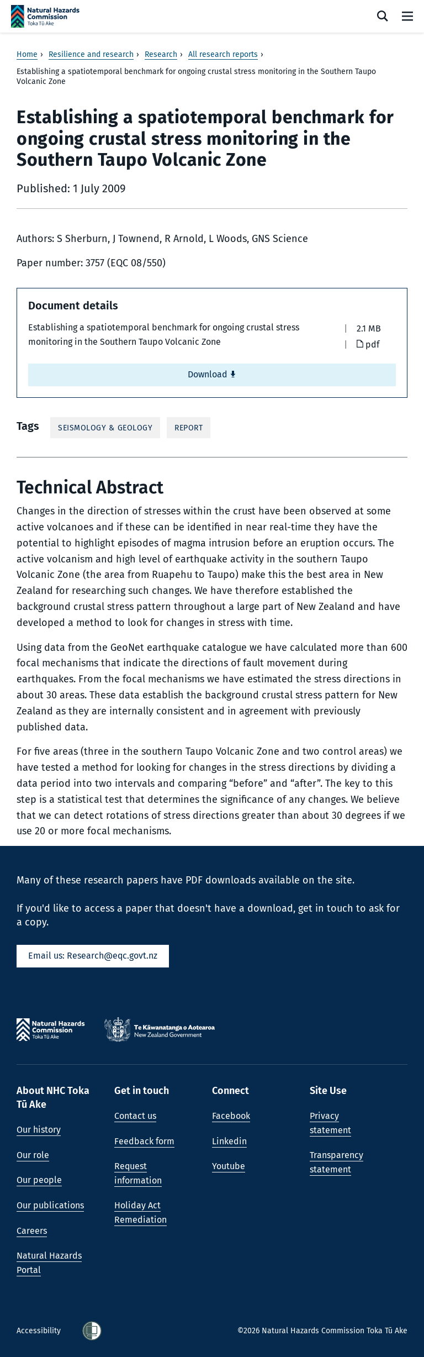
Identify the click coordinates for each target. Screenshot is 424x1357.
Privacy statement (330, 1123)
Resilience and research (91, 54)
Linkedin (229, 1141)
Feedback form (144, 1141)
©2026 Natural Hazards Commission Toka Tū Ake (322, 1330)
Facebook (231, 1116)
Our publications (50, 1205)
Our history (39, 1129)
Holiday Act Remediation (140, 1212)
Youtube (228, 1166)
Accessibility (40, 1330)
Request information (138, 1173)
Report (188, 428)
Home (27, 54)
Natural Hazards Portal (49, 1262)
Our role (33, 1155)
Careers (32, 1230)
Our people (39, 1180)
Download (212, 374)
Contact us (135, 1116)
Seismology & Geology (105, 428)
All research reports (223, 54)
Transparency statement (336, 1162)
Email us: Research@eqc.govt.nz (92, 955)
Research (161, 54)
